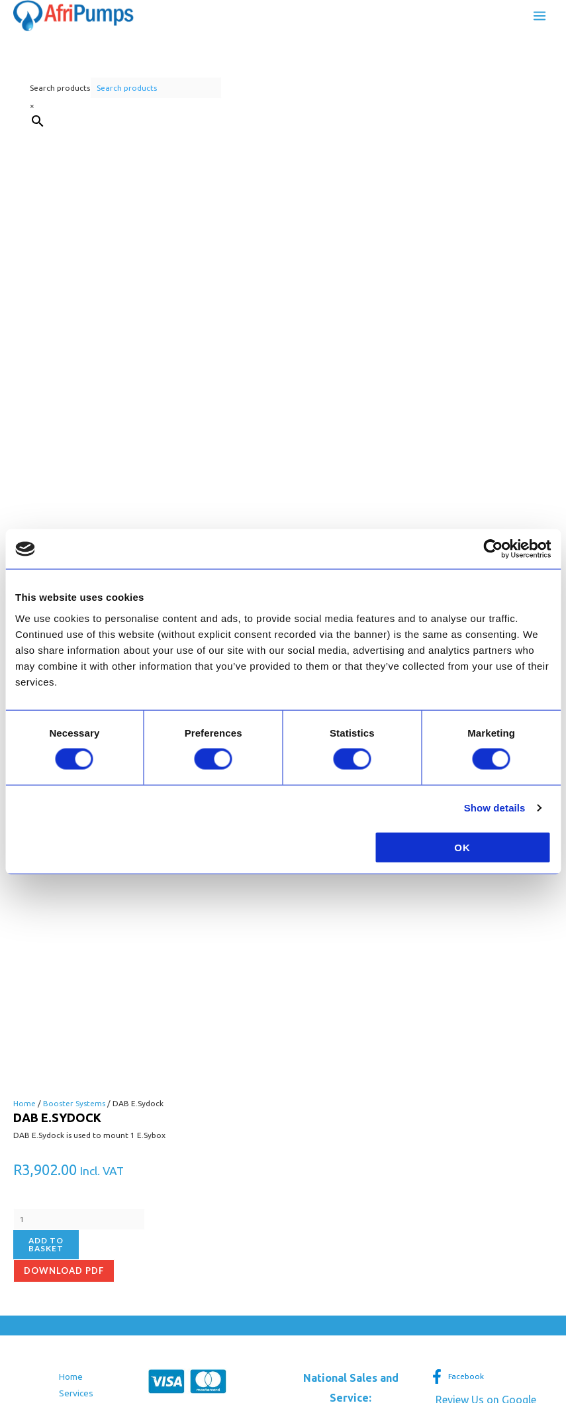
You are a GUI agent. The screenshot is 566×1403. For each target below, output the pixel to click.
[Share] (70, 1354)
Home (71, 997)
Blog (68, 1065)
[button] (351, 1200)
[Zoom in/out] (13, 1354)
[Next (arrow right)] (41, 1370)
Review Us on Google (486, 1021)
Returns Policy (41, 1148)
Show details (495, 807)
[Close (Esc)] (98, 1354)
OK (462, 847)
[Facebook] (457, 997)
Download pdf (64, 891)
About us (77, 1031)
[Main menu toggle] (539, 17)
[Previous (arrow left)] (13, 1370)
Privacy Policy (40, 1165)
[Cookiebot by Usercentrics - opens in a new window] (493, 549)
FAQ (67, 1048)
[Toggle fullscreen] (41, 1354)
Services (76, 1014)
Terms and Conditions (56, 1131)
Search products (60, 91)
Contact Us (80, 1081)
